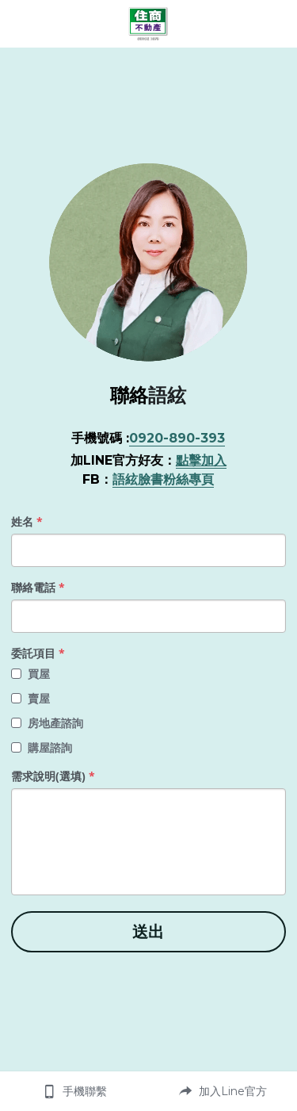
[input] (148, 550)
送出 (148, 931)
